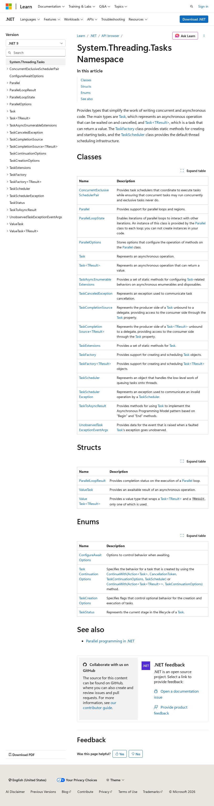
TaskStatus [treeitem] (17, 202)
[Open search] (191, 6)
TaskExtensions (89, 345)
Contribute (85, 791)
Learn (81, 35)
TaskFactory (124, 128)
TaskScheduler (133, 134)
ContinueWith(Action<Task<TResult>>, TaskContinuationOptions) (155, 584)
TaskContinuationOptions (88, 574)
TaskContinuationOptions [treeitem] (28, 153)
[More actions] (204, 36)
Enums (86, 92)
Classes (86, 80)
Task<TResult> (157, 122)
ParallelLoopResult (92, 480)
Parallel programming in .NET (110, 640)
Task (122, 116)
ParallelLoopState (91, 218)
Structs (86, 86)
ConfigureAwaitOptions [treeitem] (27, 76)
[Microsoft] (9, 6)
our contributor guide (99, 705)
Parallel (84, 209)
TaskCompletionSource (95, 307)
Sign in (203, 6)
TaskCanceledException (95, 293)
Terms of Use (127, 791)
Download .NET (194, 19)
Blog (65, 791)
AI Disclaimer (15, 791)
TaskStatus (86, 612)
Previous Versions (43, 791)
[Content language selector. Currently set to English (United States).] (27, 780)
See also (87, 98)
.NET (93, 35)
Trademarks (151, 791)
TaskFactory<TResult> (95, 363)
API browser (110, 35)
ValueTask (86, 489)
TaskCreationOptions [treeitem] (25, 160)
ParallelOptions (90, 242)
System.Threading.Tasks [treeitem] (27, 62)
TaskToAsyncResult (92, 405)
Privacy (104, 791)
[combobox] (36, 43)
